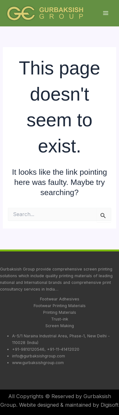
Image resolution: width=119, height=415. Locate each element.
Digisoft (110, 405)
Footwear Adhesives (59, 299)
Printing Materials (59, 312)
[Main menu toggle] (105, 13)
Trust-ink (59, 319)
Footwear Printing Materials (60, 305)
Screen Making (59, 325)
